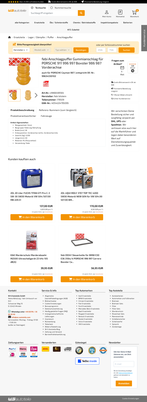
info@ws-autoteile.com (21, 317)
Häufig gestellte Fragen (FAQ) (56, 311)
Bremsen (115, 301)
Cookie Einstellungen (53, 303)
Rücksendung (50, 321)
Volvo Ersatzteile (85, 321)
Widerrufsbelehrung (53, 327)
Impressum (49, 319)
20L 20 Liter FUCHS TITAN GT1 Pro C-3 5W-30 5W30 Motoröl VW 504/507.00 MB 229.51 (30, 196)
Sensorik (115, 324)
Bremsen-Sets (117, 303)
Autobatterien (117, 296)
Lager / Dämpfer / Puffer (41, 37)
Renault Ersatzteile (86, 316)
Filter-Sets (116, 309)
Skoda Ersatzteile (85, 319)
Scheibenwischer (118, 319)
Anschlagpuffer (65, 37)
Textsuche (40, 7)
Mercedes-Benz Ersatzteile (88, 309)
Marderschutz (117, 311)
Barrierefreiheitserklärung (55, 334)
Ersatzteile (19, 37)
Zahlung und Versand (53, 332)
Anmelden (123, 383)
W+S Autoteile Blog (52, 329)
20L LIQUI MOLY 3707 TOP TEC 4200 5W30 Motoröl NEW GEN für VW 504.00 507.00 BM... (81, 196)
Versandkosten (49, 212)
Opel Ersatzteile (84, 311)
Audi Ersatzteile (84, 296)
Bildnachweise (50, 301)
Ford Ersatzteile (84, 306)
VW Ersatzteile (84, 324)
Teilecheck (49, 324)
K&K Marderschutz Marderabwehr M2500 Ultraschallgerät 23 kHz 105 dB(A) (29, 258)
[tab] (38, 8)
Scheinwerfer (117, 321)
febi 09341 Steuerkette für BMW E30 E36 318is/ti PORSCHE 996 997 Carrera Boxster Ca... (81, 258)
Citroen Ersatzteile (85, 301)
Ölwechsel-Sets (118, 314)
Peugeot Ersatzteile (86, 314)
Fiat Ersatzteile (84, 303)
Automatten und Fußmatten (123, 298)
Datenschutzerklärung (54, 309)
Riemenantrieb (117, 316)
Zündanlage (116, 327)
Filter (114, 306)
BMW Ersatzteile (85, 298)
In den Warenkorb (31, 217)
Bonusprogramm (51, 306)
